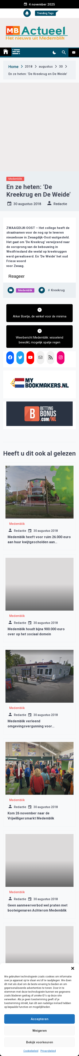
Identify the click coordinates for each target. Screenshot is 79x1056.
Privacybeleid (48, 1050)
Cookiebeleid (30, 1050)
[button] (73, 968)
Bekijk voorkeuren (39, 1042)
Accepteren (39, 1019)
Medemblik (15, 178)
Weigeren (39, 1031)
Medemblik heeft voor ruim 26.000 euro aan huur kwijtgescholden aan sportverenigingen (39, 542)
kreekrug (58, 290)
